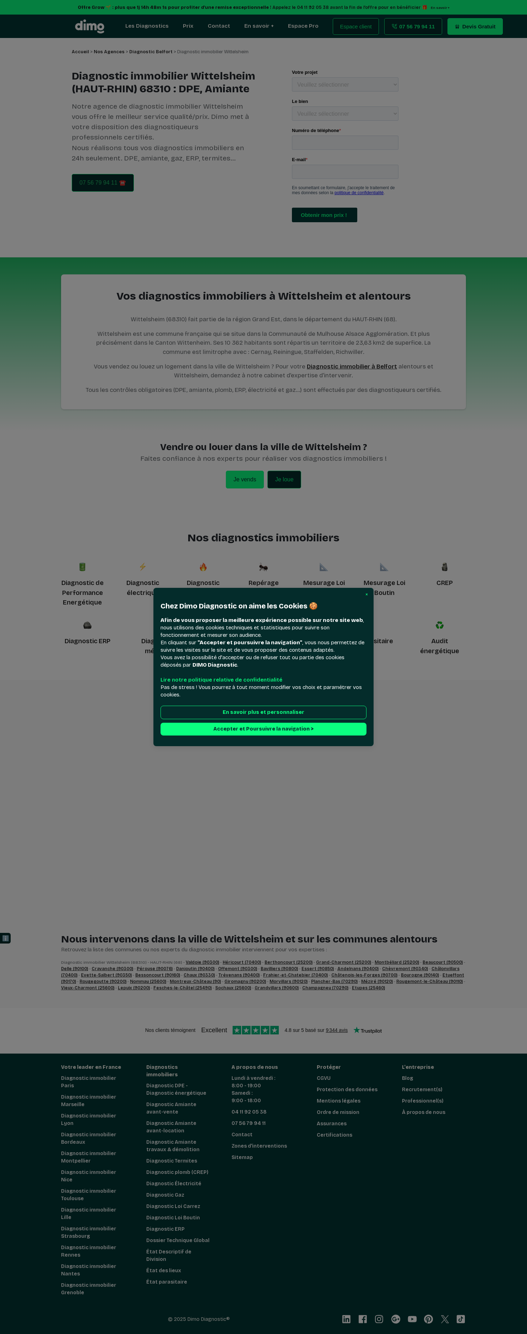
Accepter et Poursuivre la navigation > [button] (263, 729)
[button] (366, 594)
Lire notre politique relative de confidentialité (221, 680)
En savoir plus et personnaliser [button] (263, 712)
